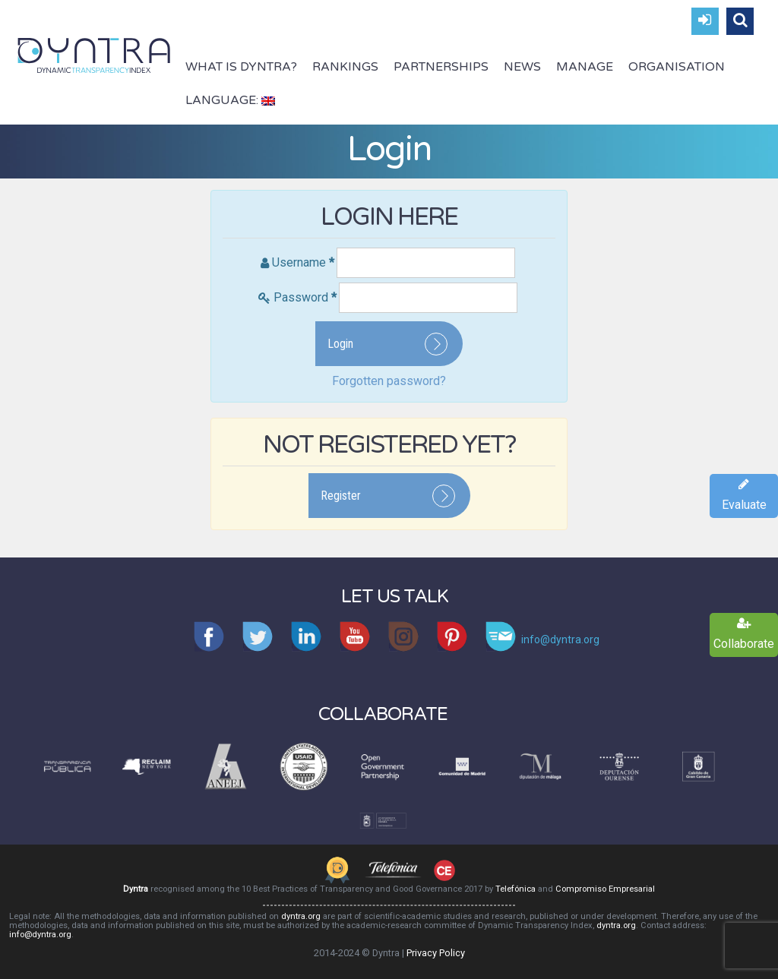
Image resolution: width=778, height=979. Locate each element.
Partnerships (441, 66)
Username (303, 262)
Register (341, 495)
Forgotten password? (389, 381)
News (522, 66)
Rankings (345, 66)
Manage (584, 66)
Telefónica (515, 889)
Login (340, 343)
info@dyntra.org (40, 935)
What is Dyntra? (241, 66)
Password (305, 297)
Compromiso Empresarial (605, 889)
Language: (230, 100)
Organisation (676, 66)
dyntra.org (301, 916)
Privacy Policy (435, 952)
